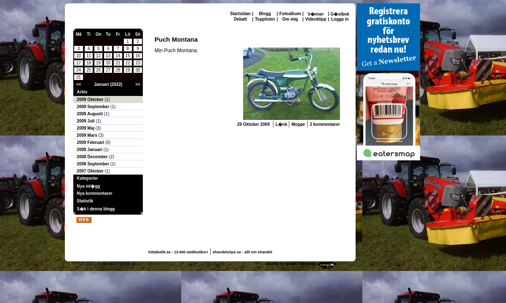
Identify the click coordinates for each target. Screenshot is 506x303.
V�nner (316, 14)
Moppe (298, 124)
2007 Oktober (90, 171)
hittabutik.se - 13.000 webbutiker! (178, 252)
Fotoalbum (290, 13)
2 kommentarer (325, 124)
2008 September (93, 164)
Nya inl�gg (88, 186)
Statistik (85, 201)
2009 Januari (90, 149)
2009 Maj (86, 128)
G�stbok (340, 14)
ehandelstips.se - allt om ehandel (242, 252)
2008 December (93, 156)
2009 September (93, 106)
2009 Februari (91, 142)
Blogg (265, 13)
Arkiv (82, 92)
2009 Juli (86, 121)
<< (78, 84)
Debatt (240, 19)
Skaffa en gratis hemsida (291, 263)
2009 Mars (87, 135)
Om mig (290, 19)
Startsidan (240, 13)
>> (137, 84)
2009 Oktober (90, 99)
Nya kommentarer (94, 193)
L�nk (282, 124)
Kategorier (87, 178)
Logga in (340, 19)
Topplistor (265, 19)
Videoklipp (315, 19)
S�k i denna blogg (96, 209)
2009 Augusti (90, 114)
